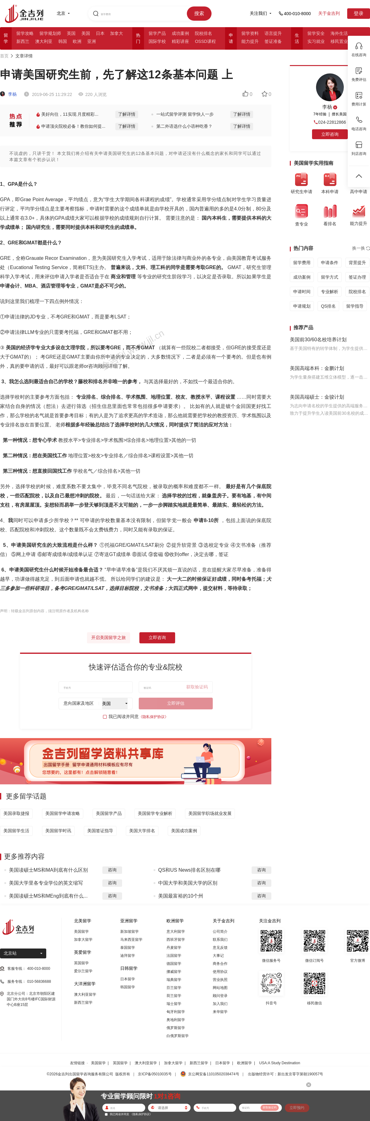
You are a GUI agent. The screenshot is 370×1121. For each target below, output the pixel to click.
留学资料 (250, 33)
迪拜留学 (127, 955)
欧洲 (77, 41)
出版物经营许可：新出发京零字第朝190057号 (285, 1074)
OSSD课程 (205, 41)
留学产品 (157, 33)
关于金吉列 (329, 13)
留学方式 (329, 277)
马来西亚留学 (131, 939)
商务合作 (220, 963)
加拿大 (116, 33)
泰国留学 (127, 947)
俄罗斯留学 (175, 1028)
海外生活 (339, 33)
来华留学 (220, 1012)
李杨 (8, 94)
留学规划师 (50, 33)
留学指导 (355, 306)
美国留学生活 (16, 830)
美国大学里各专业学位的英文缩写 (46, 883)
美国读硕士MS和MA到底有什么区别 (48, 870)
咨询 (112, 869)
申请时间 (301, 291)
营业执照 (220, 980)
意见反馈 (220, 947)
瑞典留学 (173, 980)
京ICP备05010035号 (154, 1074)
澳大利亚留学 (85, 994)
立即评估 (175, 703)
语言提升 (273, 33)
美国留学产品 (109, 813)
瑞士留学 (173, 1004)
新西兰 (22, 41)
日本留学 (127, 979)
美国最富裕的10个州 (180, 896)
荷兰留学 (173, 996)
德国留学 (173, 963)
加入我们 (220, 1004)
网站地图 (220, 988)
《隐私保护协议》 (153, 717)
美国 (85, 33)
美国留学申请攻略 (62, 813)
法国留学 (173, 955)
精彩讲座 (180, 41)
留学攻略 (25, 33)
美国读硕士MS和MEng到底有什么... (48, 896)
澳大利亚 (43, 41)
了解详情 (126, 114)
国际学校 (157, 41)
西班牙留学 (175, 939)
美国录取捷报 (16, 813)
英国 (71, 33)
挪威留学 (173, 971)
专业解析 (329, 291)
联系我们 (220, 939)
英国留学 (81, 963)
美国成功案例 (184, 830)
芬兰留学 (173, 988)
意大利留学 (175, 931)
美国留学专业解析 (155, 813)
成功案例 (180, 33)
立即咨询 (157, 637)
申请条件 (329, 262)
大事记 (218, 955)
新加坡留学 (129, 931)
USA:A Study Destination (279, 1063)
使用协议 (220, 971)
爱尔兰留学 (83, 971)
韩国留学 (127, 987)
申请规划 (301, 306)
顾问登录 (220, 996)
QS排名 (328, 306)
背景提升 (357, 262)
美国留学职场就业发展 (210, 813)
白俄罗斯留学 (177, 1036)
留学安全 (316, 33)
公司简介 (220, 931)
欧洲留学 (244, 1063)
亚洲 (91, 41)
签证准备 (273, 41)
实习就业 (316, 41)
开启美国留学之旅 (108, 637)
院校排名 (203, 33)
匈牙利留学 (175, 1012)
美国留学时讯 (58, 830)
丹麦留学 (173, 947)
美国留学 (81, 931)
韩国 (62, 41)
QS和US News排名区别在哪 (189, 870)
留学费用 (301, 262)
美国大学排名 (142, 830)
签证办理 (357, 277)
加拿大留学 (83, 939)
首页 (4, 55)
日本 (100, 33)
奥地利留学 (175, 1020)
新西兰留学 (83, 1002)
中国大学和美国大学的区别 (187, 883)
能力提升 (250, 41)
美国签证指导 (100, 830)
